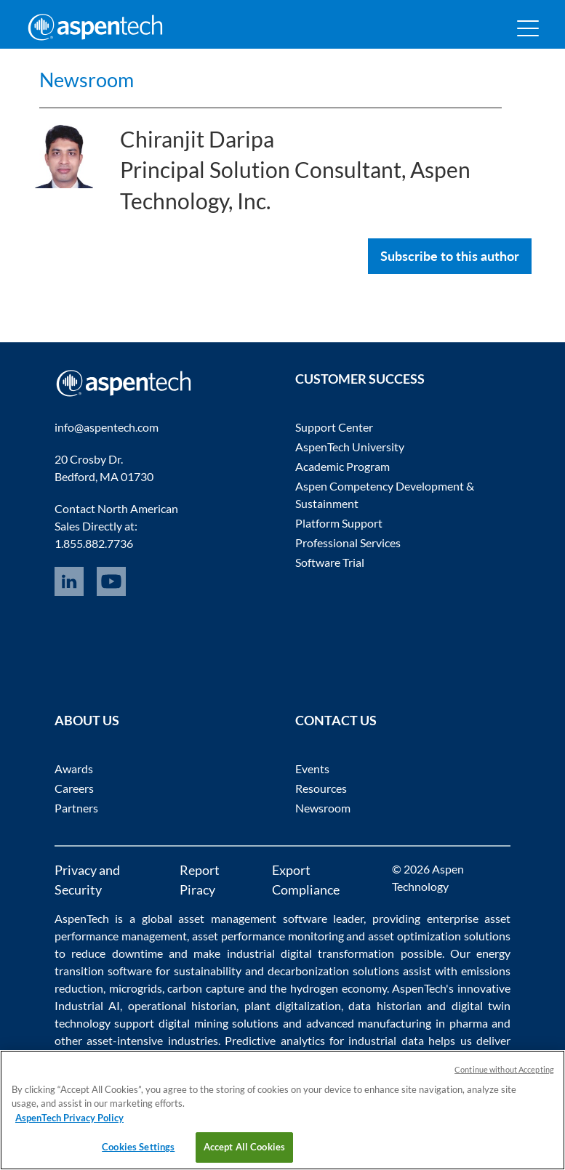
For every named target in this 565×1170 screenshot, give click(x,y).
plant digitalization (292, 1005)
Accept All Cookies (244, 1147)
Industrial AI (87, 1005)
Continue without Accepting (504, 1069)
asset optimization (414, 936)
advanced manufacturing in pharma (397, 1023)
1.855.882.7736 (94, 543)
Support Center (334, 427)
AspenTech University (349, 446)
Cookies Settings (138, 1147)
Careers (74, 788)
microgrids (135, 988)
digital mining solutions (219, 1023)
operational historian (182, 1005)
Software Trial (329, 562)
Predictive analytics (274, 1040)
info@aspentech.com (107, 427)
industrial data (385, 1040)
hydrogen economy (338, 988)
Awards (74, 768)
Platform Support (338, 523)
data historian (384, 1005)
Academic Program (342, 466)
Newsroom (103, 77)
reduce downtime (116, 953)
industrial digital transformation (311, 953)
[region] (282, 1110)
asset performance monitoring (268, 936)
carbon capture (205, 988)
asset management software (252, 918)
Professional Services (348, 542)
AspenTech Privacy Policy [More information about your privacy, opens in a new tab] (69, 1117)
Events (312, 768)
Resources (321, 788)
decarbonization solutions (333, 970)
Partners (76, 808)
